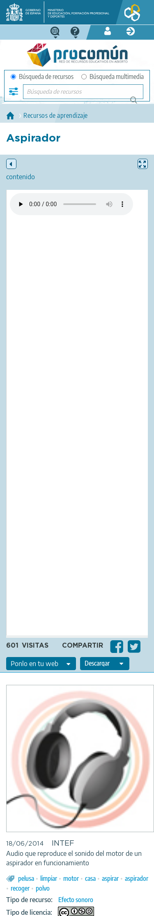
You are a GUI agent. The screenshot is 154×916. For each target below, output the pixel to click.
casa (90, 878)
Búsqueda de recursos (42, 76)
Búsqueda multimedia (112, 76)
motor (71, 878)
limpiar (48, 878)
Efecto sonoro (75, 900)
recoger (20, 888)
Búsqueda (138, 103)
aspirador (136, 878)
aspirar (110, 878)
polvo (43, 888)
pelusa (26, 878)
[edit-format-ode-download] (104, 663)
